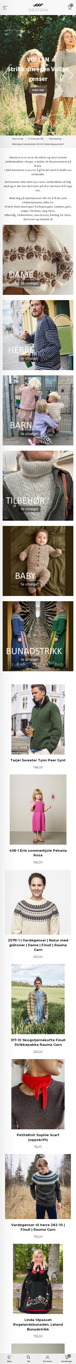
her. (52, 202)
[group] (38, 75)
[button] (71, 75)
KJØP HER (38, 90)
